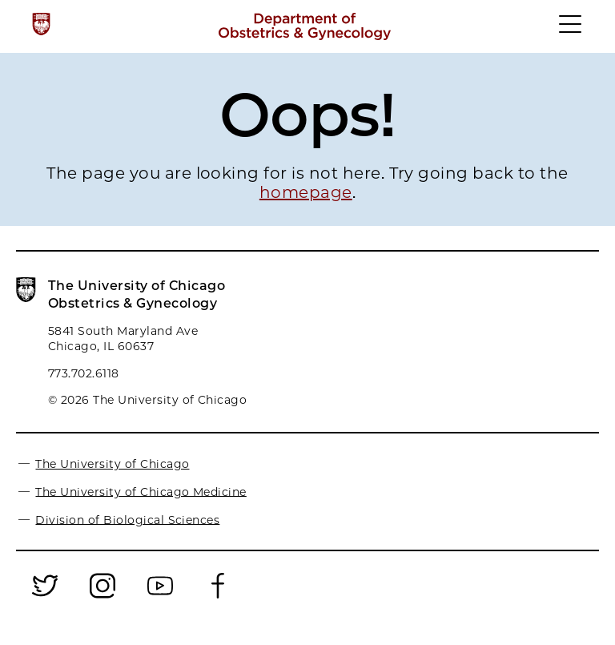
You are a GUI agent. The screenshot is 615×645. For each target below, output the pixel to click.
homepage (305, 192)
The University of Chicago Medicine (140, 491)
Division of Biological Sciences (127, 519)
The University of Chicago (112, 464)
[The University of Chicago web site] (41, 24)
